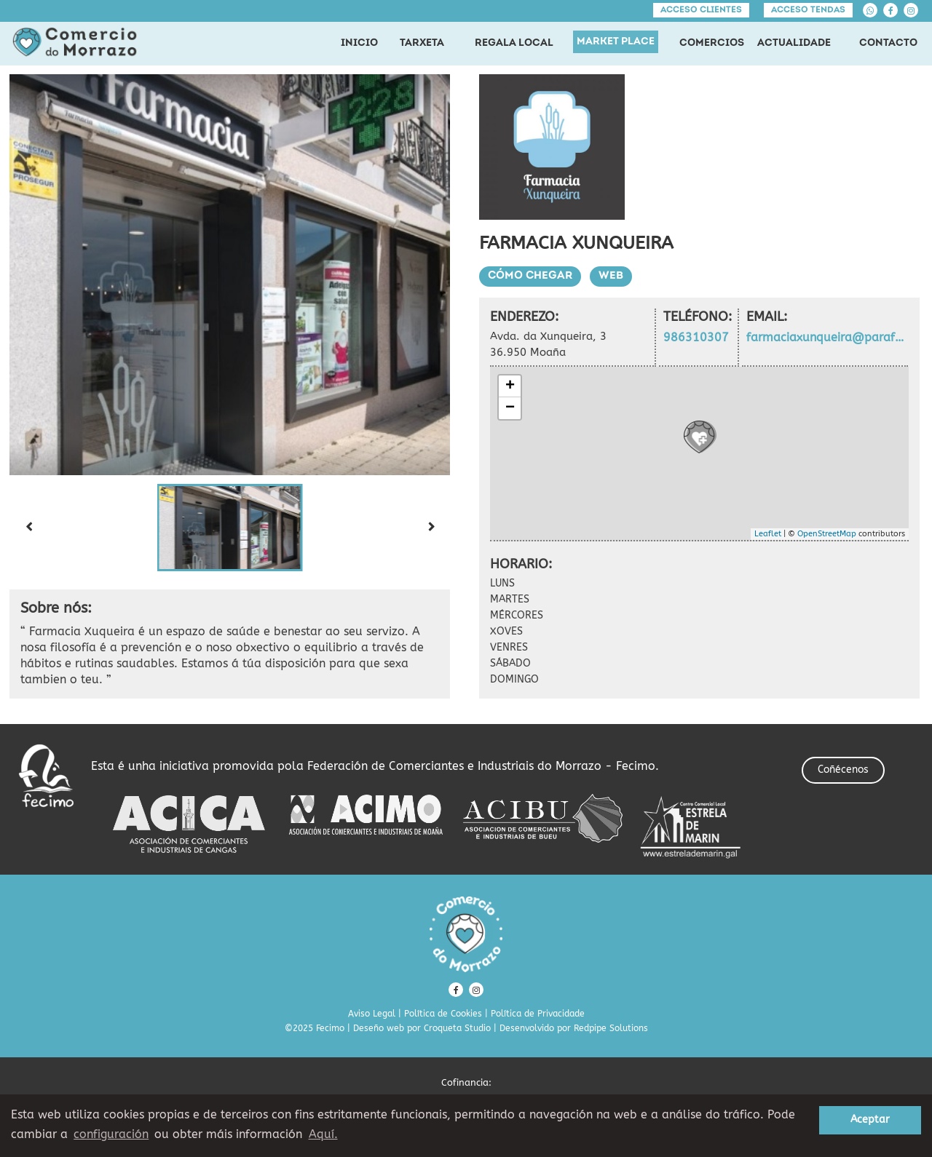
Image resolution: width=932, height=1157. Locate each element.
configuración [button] (111, 1134)
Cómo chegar (530, 276)
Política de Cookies (443, 1014)
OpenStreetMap (826, 533)
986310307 (696, 337)
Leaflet (767, 533)
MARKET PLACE (616, 41)
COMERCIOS (711, 43)
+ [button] (510, 386)
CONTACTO (888, 43)
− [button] (510, 408)
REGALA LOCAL (514, 43)
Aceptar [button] (870, 1119)
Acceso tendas (808, 10)
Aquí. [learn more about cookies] (323, 1134)
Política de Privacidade (538, 1014)
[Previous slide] (28, 527)
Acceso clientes (701, 10)
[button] (230, 527)
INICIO (359, 43)
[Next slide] (431, 527)
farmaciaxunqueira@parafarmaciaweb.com (827, 337)
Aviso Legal (371, 1014)
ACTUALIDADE (794, 43)
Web (611, 276)
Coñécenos (843, 769)
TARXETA (422, 43)
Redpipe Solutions (611, 1028)
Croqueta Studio (457, 1028)
